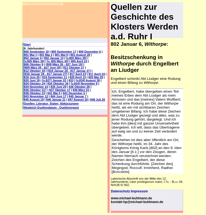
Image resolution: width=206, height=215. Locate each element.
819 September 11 (54, 77)
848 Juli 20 (97, 99)
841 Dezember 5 (74, 93)
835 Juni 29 (58, 86)
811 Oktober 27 (73, 67)
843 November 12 (36, 96)
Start (27, 44)
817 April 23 (78, 74)
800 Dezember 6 (90, 51)
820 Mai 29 (95, 77)
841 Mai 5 (53, 93)
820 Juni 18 (32, 80)
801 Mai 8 (61, 54)
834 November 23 (36, 86)
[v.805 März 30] (76, 58)
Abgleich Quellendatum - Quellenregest (51, 107)
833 (71, 80)
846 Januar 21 (55, 99)
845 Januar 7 (77, 96)
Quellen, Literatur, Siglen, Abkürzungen (51, 103)
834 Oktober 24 (34, 83)
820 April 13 (77, 77)
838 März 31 (81, 90)
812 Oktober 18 (34, 70)
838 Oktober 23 (34, 93)
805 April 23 (79, 61)
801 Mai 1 (30, 54)
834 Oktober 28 (57, 83)
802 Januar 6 (33, 58)
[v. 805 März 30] (58, 61)
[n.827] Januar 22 (54, 80)
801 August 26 (80, 54)
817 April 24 (97, 74)
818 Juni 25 (32, 77)
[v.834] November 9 (84, 83)
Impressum (139, 191)
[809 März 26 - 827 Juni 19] (64, 64)
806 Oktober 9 (33, 64)
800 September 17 (63, 51)
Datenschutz (120, 191)
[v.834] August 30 (88, 80)
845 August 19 (34, 99)
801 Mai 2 (45, 54)
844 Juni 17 (58, 96)
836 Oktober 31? (35, 90)
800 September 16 (36, 51)
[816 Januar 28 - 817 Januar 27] (69, 70)
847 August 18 (78, 99)
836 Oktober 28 (79, 86)
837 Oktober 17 (59, 90)
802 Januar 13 (54, 58)
